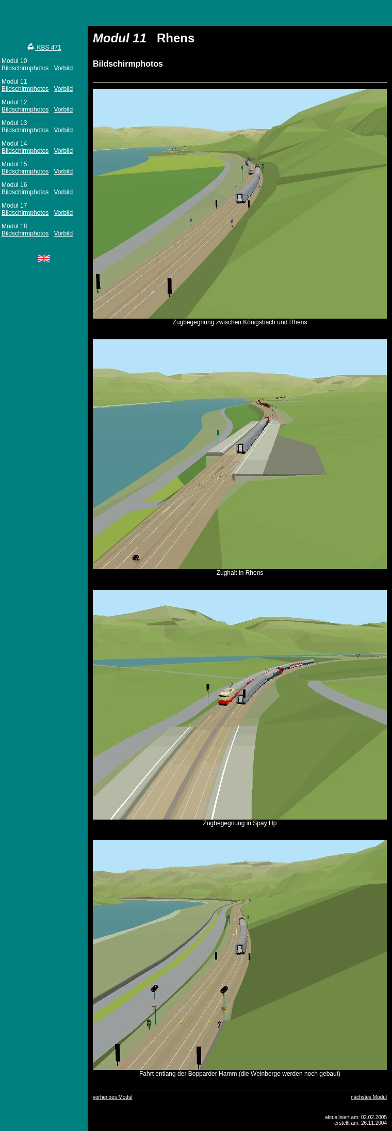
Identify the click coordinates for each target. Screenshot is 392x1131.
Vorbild (63, 68)
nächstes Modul (369, 1097)
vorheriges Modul (113, 1097)
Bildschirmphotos (25, 68)
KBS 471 (43, 47)
